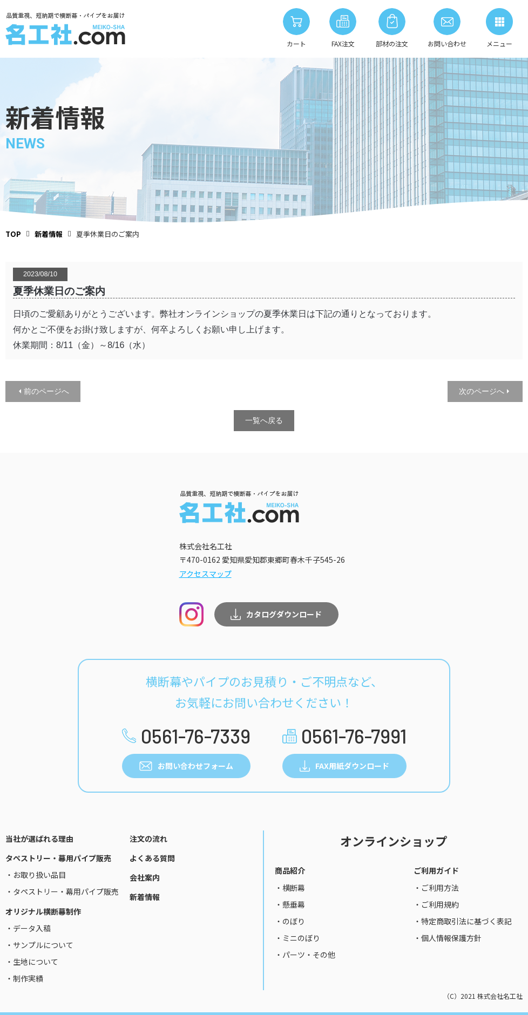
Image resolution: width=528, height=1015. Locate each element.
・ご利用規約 (436, 904)
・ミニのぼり (297, 937)
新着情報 (145, 896)
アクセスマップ (205, 573)
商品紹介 (290, 870)
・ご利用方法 (436, 887)
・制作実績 (24, 978)
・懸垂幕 (290, 904)
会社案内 (145, 877)
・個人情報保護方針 (448, 937)
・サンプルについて (39, 944)
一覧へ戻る (264, 420)
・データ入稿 (28, 928)
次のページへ (481, 391)
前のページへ (46, 391)
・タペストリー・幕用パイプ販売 (62, 891)
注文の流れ (148, 838)
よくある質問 (152, 858)
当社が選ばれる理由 (39, 838)
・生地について (31, 961)
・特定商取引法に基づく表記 (463, 921)
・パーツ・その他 (305, 954)
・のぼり (290, 921)
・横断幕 (290, 887)
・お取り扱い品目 (35, 874)
